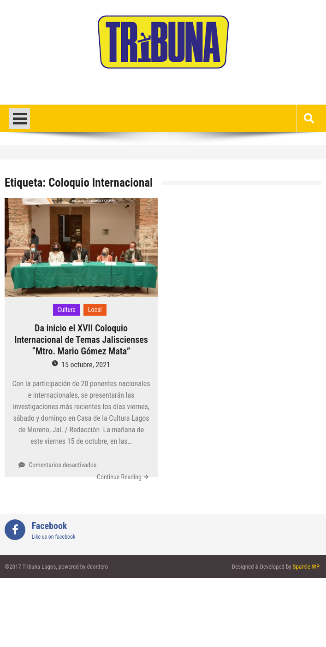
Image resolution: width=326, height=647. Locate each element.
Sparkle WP (306, 566)
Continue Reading (119, 477)
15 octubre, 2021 (85, 364)
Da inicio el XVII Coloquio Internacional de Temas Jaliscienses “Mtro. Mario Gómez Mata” (81, 340)
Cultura (67, 309)
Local (95, 309)
